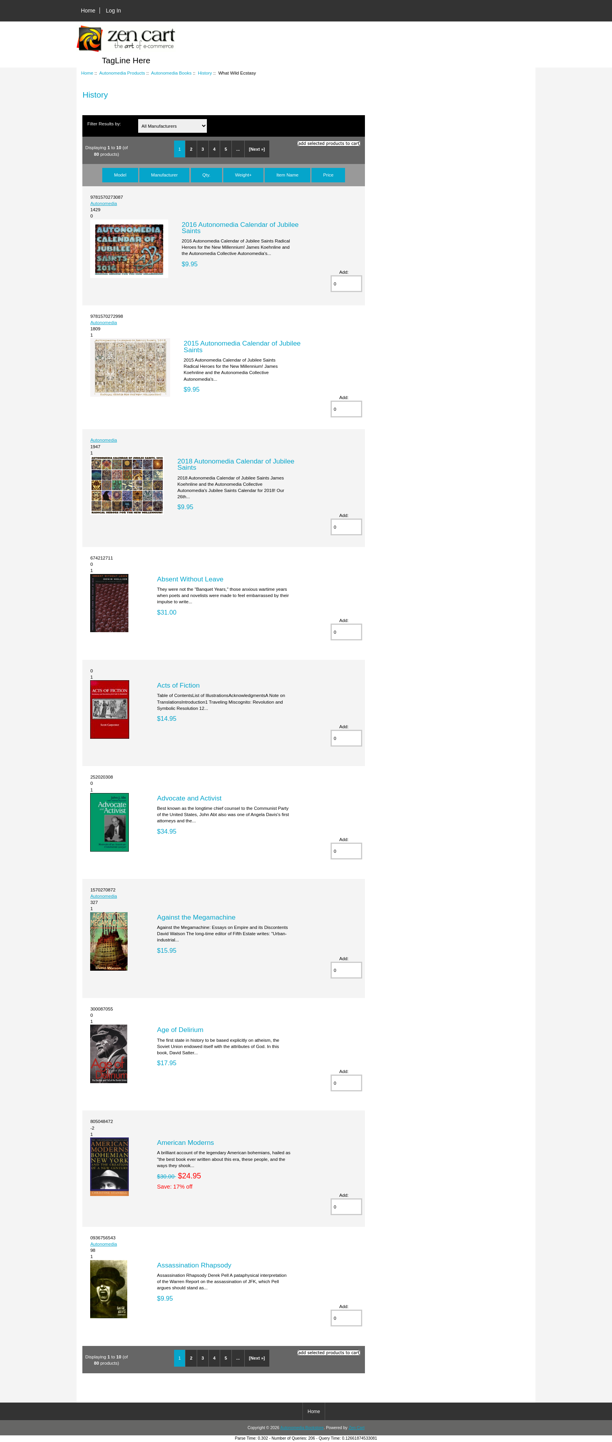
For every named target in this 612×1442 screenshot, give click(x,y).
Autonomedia (103, 203)
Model (120, 174)
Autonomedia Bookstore (302, 1428)
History (205, 72)
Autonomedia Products (122, 72)
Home (88, 10)
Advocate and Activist (189, 798)
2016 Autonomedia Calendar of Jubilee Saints (240, 228)
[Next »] (257, 149)
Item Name (287, 174)
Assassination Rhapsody (194, 1265)
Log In (113, 10)
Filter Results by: (104, 123)
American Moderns (185, 1142)
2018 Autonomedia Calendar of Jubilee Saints (236, 464)
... (238, 149)
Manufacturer (164, 174)
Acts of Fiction (178, 685)
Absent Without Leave (190, 579)
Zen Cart (357, 1428)
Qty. (206, 174)
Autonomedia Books (171, 72)
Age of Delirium (180, 1030)
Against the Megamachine (196, 917)
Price (328, 174)
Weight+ (243, 174)
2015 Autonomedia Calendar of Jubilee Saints (242, 346)
